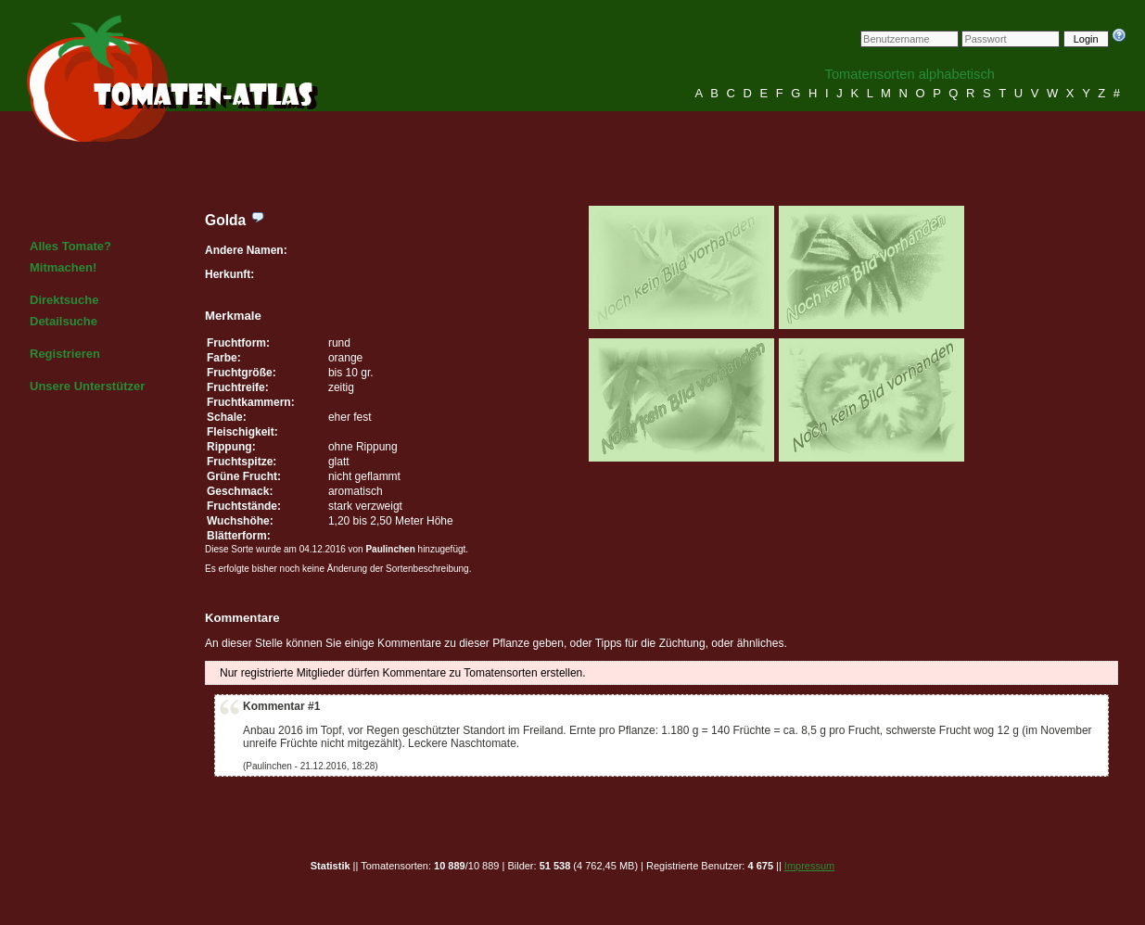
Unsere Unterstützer (87, 386)
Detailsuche (63, 321)
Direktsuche (64, 300)
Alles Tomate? (70, 246)
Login (1086, 38)
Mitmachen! (63, 267)
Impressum (809, 865)
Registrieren (65, 354)
